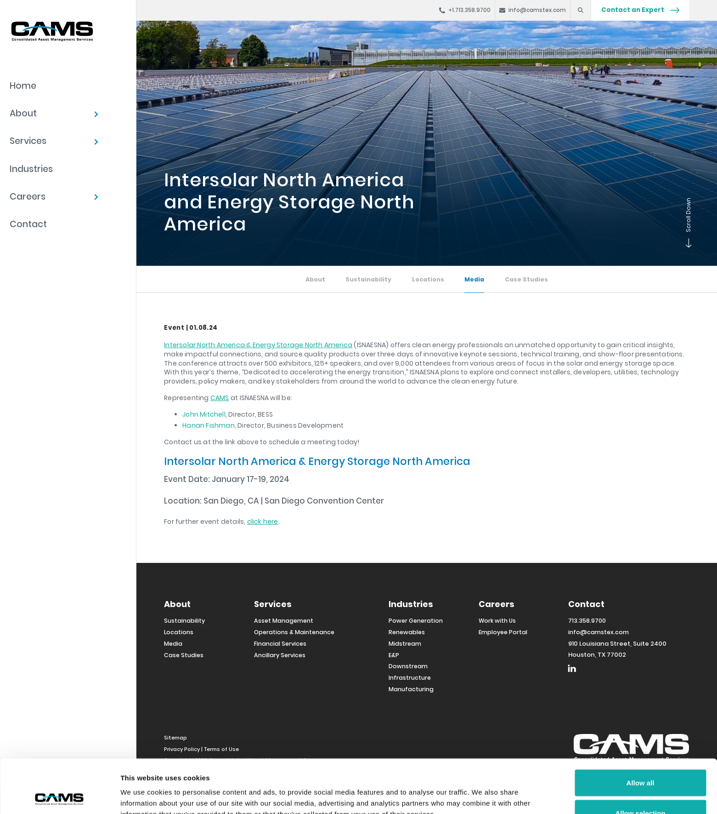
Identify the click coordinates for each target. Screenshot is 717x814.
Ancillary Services (279, 655)
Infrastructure (410, 678)
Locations (428, 279)
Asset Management (283, 621)
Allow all (641, 729)
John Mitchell (204, 414)
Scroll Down (686, 245)
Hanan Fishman (208, 425)
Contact (28, 224)
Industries (31, 169)
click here (262, 521)
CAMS (219, 397)
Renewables (407, 632)
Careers (27, 196)
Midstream (405, 644)
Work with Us (497, 621)
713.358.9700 (587, 621)
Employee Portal (503, 632)
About (23, 113)
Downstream (408, 666)
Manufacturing (411, 689)
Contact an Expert (640, 10)
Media (474, 279)
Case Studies (526, 279)
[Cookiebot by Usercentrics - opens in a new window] (59, 796)
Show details (482, 790)
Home (23, 86)
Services (28, 141)
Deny (640, 789)
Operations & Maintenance (294, 632)
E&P (394, 655)
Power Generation (416, 621)
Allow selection (640, 759)
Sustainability (368, 279)
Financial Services (280, 644)
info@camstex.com (598, 632)
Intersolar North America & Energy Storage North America (258, 345)
